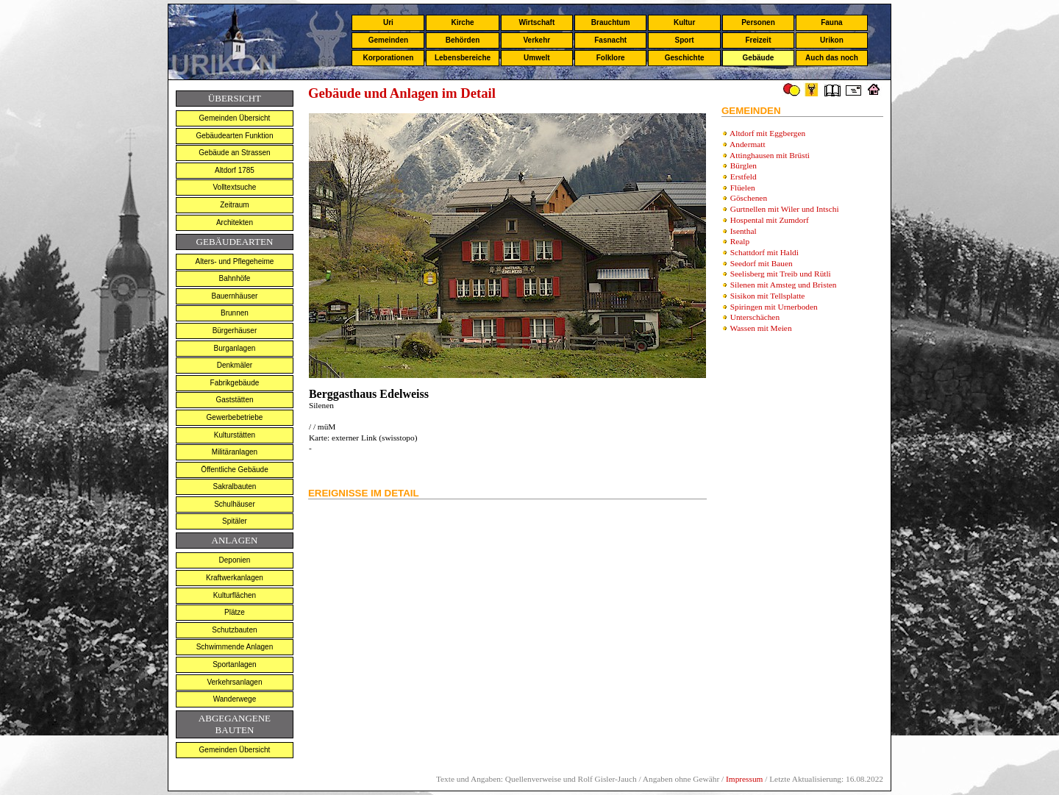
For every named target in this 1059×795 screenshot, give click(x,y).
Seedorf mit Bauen (761, 263)
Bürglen (743, 165)
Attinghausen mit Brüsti (770, 155)
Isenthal (743, 231)
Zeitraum (234, 205)
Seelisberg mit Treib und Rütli (780, 273)
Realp (739, 241)
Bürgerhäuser (235, 331)
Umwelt (537, 58)
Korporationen (388, 58)
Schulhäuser (234, 504)
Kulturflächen (234, 595)
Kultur (684, 22)
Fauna (831, 22)
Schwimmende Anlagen (235, 647)
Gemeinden (388, 40)
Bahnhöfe (235, 278)
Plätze (234, 612)
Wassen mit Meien (761, 328)
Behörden (463, 40)
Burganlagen (235, 348)
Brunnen (235, 313)
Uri (388, 22)
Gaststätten (234, 400)
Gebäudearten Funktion (234, 136)
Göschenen (748, 197)
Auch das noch (831, 58)
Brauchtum (610, 22)
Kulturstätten (234, 435)
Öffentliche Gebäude (234, 470)
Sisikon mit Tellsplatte (767, 295)
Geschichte (685, 58)
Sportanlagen (235, 664)
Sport (684, 40)
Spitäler (234, 521)
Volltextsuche (234, 187)
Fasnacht (610, 40)
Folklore (610, 58)
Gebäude (758, 58)
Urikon (832, 40)
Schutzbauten (234, 630)
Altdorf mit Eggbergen (767, 133)
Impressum (744, 778)
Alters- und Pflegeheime (235, 261)
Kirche (462, 22)
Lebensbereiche (463, 58)
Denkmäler (234, 365)
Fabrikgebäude (235, 383)
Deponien (235, 560)
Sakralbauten (234, 486)
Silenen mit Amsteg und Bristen (783, 284)
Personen (758, 22)
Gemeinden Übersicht (235, 118)
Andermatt (747, 144)
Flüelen (742, 187)
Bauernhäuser (235, 296)
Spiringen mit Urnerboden (774, 306)
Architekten (234, 222)
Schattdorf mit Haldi (764, 252)
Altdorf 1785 (234, 170)
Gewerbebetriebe (235, 417)
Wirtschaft (536, 22)
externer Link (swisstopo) (373, 437)
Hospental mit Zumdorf (769, 219)
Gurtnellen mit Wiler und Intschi (784, 208)
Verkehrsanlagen (234, 682)
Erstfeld (743, 176)
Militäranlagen (234, 452)
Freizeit (758, 40)
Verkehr (536, 40)
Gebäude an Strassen (234, 153)
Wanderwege (235, 699)
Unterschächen (755, 317)
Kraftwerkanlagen (234, 578)
